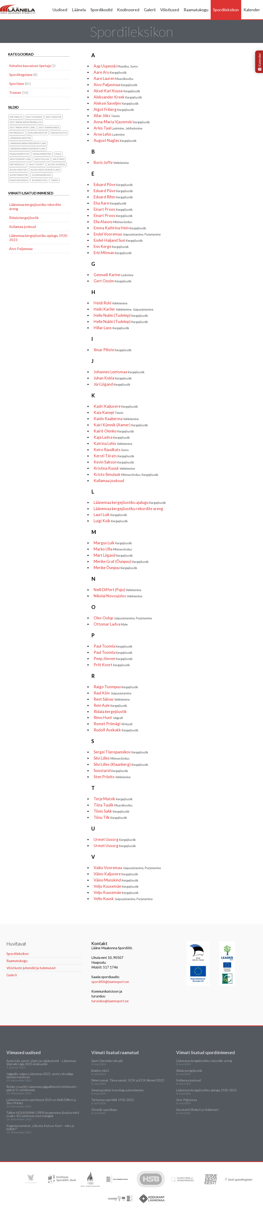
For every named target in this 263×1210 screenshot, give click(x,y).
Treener (15, 92)
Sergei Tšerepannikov (121, 752)
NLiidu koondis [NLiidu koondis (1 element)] (56, 164)
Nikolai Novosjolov (118, 595)
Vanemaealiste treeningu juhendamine (117, 1090)
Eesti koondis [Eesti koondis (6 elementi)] (34, 117)
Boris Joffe (111, 162)
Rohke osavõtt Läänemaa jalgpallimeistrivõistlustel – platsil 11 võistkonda (42, 1088)
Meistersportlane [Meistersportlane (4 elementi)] (20, 159)
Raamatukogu (196, 9)
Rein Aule (110, 705)
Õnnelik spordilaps (104, 1110)
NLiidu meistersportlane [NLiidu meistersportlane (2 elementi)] (45, 169)
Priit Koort (112, 664)
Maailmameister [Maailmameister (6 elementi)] (19, 154)
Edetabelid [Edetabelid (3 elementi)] (16, 117)
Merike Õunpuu (115, 567)
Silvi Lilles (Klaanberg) (121, 764)
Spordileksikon (226, 9)
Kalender (251, 9)
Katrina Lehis (113, 443)
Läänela (79, 9)
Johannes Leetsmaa (119, 371)
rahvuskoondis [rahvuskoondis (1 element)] (19, 180)
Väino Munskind (116, 880)
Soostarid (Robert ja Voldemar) (197, 1110)
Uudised (60, 9)
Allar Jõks (107, 115)
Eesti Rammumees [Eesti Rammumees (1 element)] (49, 127)
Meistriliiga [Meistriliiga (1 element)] (42, 159)
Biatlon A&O (100, 1070)
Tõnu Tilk (110, 817)
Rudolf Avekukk (116, 729)
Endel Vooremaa (127, 234)
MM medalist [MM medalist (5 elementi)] (17, 164)
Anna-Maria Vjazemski (122, 121)
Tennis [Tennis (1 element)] (54, 180)
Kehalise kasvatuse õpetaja (30, 66)
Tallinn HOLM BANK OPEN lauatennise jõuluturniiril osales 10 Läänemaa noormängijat (42, 1114)
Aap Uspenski (116, 66)
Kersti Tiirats (114, 455)
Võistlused (169, 9)
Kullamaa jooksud (109, 480)
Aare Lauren (113, 78)
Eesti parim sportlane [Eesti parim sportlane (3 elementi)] (22, 127)
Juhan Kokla (113, 378)
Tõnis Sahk (111, 811)
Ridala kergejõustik (110, 711)
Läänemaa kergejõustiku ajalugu (130, 502)
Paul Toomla (113, 646)
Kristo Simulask (126, 474)
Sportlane (16, 83)
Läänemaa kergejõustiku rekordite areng (128, 508)
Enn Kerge (111, 246)
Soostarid (111, 770)
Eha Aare (110, 203)
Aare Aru (110, 72)
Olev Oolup (123, 617)
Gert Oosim (113, 280)
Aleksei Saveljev (116, 103)
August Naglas (115, 140)
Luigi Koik (111, 520)
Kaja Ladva (112, 437)
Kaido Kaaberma (116, 418)
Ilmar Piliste (113, 349)
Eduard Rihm (113, 196)
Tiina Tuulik (113, 805)
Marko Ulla (113, 549)
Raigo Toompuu (116, 686)
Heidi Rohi (110, 302)
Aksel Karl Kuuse (117, 90)
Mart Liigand (113, 555)
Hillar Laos (111, 327)
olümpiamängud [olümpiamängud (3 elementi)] (41, 175)
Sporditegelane (21, 75)
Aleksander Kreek (118, 97)
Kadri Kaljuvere (116, 406)
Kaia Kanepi (108, 412)
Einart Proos (113, 209)
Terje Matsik (113, 798)
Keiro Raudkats (111, 449)
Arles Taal (118, 128)
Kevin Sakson (114, 462)
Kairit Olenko (114, 431)
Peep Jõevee (113, 658)
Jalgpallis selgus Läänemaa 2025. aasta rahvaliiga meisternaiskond (39, 1075)
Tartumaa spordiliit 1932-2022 (112, 1100)
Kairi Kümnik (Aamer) (121, 424)
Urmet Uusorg (115, 839)
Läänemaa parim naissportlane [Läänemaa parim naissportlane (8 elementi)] (27, 148)
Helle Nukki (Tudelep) (121, 315)
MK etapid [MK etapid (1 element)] (58, 159)
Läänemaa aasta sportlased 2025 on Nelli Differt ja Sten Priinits (41, 1101)
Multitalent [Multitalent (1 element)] (36, 164)
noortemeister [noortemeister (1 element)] (19, 175)
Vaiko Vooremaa (127, 867)
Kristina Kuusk (114, 468)
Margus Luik (113, 542)
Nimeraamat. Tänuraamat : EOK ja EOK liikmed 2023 (127, 1080)
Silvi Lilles (111, 758)
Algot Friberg (114, 109)
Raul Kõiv (112, 693)
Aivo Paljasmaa (115, 84)
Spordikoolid (101, 9)
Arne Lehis (109, 134)
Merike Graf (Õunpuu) (121, 561)
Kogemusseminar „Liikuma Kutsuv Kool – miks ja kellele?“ (40, 1127)
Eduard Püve (113, 184)
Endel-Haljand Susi (118, 240)
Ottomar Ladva (111, 624)
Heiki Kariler (123, 309)
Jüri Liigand (112, 384)
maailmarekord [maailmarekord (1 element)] (42, 154)
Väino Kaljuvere (116, 873)
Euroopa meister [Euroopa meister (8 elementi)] (37, 133)
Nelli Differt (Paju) (117, 589)
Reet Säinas (112, 699)
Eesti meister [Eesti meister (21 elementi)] (53, 117)
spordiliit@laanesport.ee (110, 982)
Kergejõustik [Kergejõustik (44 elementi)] (59, 133)
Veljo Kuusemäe (116, 886)
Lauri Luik (110, 514)
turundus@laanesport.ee (110, 1001)
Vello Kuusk (123, 898)
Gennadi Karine (113, 274)
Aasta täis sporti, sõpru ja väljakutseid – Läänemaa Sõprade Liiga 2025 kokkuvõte (41, 1062)
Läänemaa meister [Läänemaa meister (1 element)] (20, 138)
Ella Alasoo (113, 221)
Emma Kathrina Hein (120, 227)
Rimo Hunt (108, 717)
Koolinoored (128, 9)
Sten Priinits (112, 776)
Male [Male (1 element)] (58, 154)
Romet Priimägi (113, 723)
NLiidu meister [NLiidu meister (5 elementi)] (18, 169)
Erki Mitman (113, 252)
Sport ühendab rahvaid (107, 1061)
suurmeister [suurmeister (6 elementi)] (39, 180)
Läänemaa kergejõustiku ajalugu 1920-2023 (38, 237)
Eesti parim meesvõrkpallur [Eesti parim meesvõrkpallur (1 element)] (26, 122)
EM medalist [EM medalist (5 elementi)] (17, 133)
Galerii (150, 9)
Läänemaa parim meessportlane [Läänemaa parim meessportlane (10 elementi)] (28, 143)
